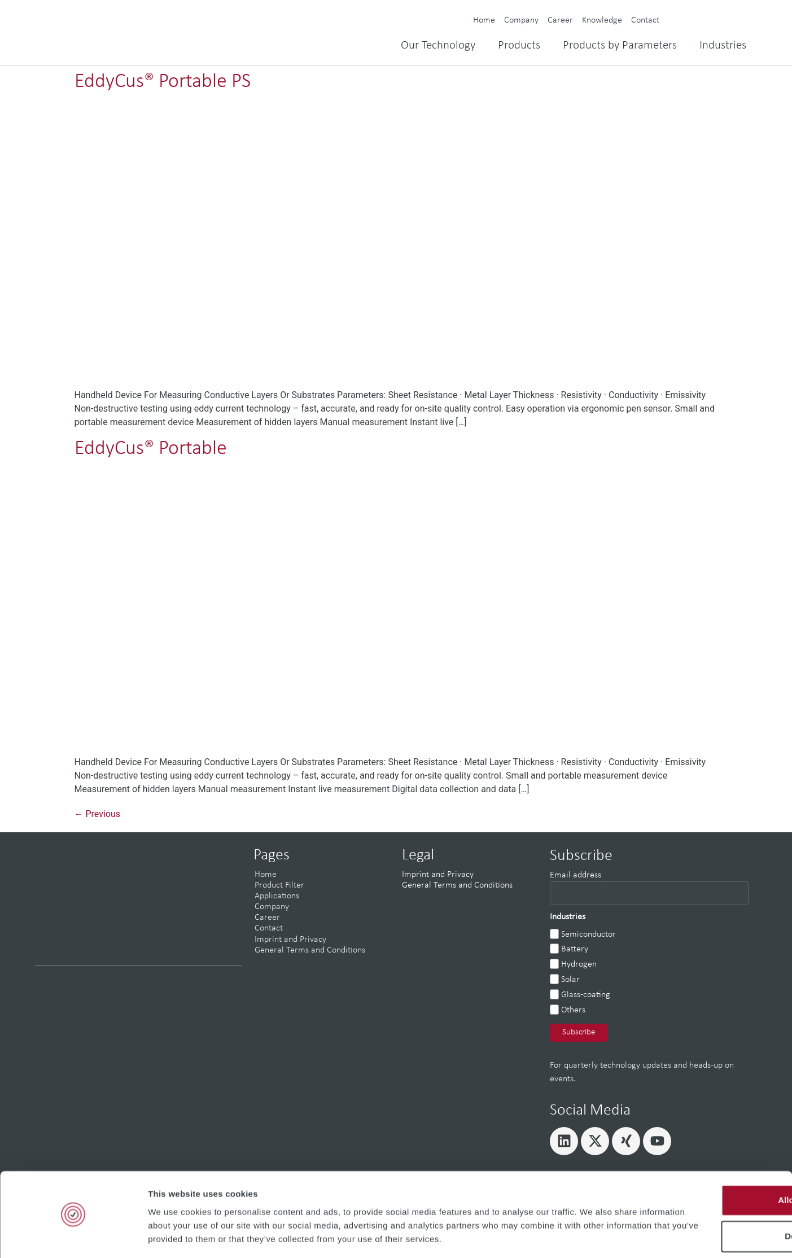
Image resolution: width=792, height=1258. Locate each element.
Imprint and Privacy (290, 939)
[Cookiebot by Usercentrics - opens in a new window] (73, 1236)
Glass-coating (585, 994)
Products (519, 45)
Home (484, 20)
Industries (722, 45)
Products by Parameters (620, 45)
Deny (698, 1188)
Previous (98, 814)
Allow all (698, 1152)
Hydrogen (579, 964)
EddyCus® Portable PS (163, 82)
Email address (575, 875)
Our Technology (438, 45)
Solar (570, 979)
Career (560, 20)
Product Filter (279, 885)
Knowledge (602, 20)
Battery (574, 949)
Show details (174, 1235)
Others (573, 1010)
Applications (277, 896)
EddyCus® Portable (151, 449)
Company (521, 20)
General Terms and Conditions (310, 950)
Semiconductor (588, 934)
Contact (645, 20)
